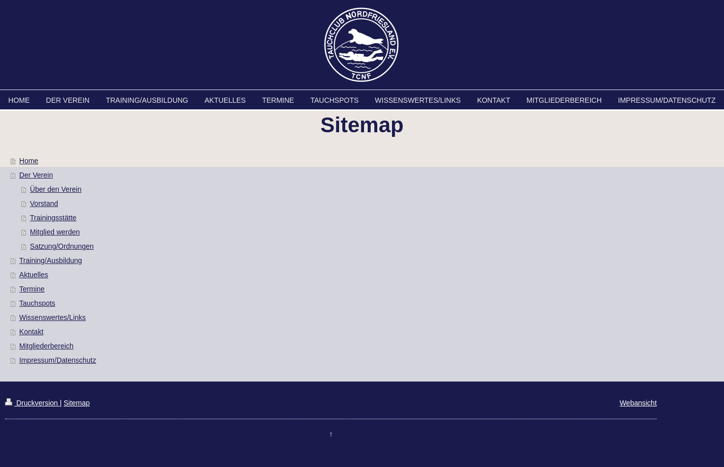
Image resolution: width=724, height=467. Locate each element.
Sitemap (77, 403)
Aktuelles (33, 275)
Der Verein (36, 175)
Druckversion (32, 403)
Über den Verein (55, 189)
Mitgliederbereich (46, 346)
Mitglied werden (55, 232)
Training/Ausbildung (50, 260)
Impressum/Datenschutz (57, 360)
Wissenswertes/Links (52, 317)
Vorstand (44, 203)
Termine (32, 289)
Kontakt (31, 332)
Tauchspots (37, 303)
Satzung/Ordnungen (62, 246)
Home (28, 161)
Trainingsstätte (53, 218)
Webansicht (638, 403)
